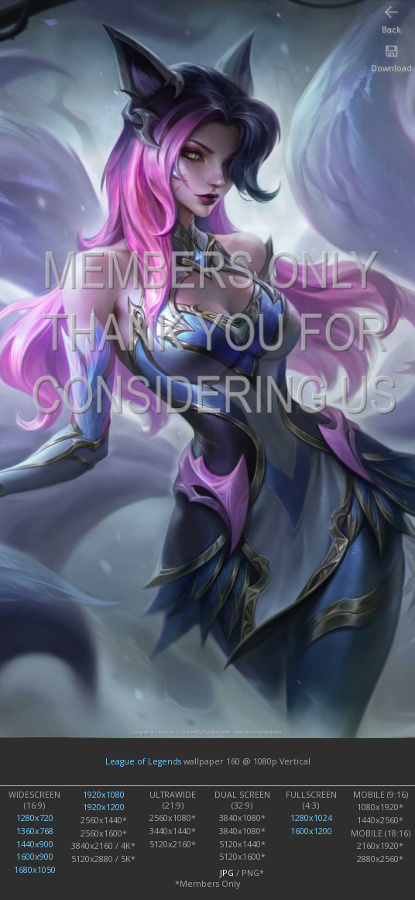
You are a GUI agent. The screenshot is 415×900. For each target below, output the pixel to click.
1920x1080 (104, 794)
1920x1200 (104, 807)
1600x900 (34, 856)
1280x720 (34, 817)
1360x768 (34, 831)
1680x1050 (35, 869)
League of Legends (143, 761)
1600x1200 (311, 831)
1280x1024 (311, 817)
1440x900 (34, 844)
